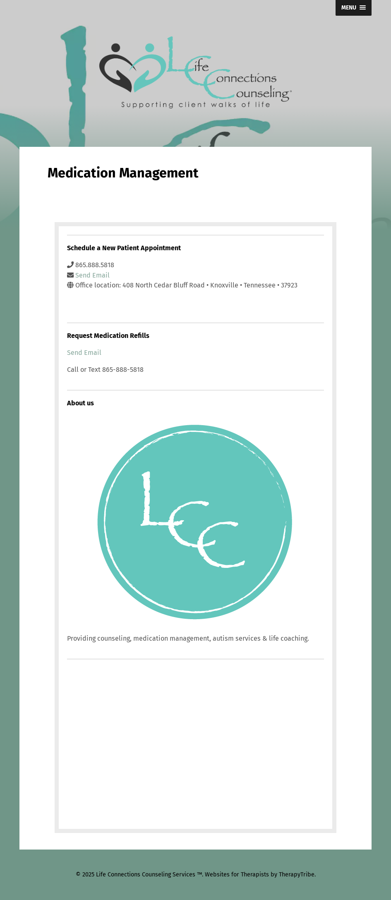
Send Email (92, 275)
